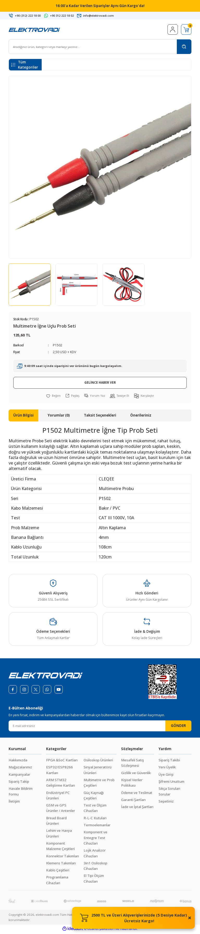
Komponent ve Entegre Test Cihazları (95, 839)
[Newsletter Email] (100, 727)
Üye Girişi (166, 776)
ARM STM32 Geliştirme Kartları (60, 784)
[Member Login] (172, 31)
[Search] (100, 48)
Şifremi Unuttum (171, 783)
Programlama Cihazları (57, 881)
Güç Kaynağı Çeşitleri (94, 797)
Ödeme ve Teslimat (136, 794)
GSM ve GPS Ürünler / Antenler (60, 809)
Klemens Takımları (61, 864)
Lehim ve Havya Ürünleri (59, 835)
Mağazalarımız (20, 768)
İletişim (14, 802)
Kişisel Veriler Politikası (131, 784)
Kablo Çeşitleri (57, 871)
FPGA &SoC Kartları (62, 761)
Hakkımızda (18, 761)
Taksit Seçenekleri (100, 416)
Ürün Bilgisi (23, 416)
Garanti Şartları (133, 801)
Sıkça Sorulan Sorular (169, 793)
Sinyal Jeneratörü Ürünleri (97, 771)
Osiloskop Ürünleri (98, 761)
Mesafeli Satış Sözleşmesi (132, 764)
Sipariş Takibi (169, 761)
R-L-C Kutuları (95, 819)
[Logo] (34, 31)
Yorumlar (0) (59, 416)
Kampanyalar (19, 776)
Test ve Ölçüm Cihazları (95, 809)
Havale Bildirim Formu (21, 793)
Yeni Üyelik (167, 768)
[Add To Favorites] (52, 397)
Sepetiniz (166, 802)
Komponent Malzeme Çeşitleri (60, 847)
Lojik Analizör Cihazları (94, 854)
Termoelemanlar (97, 826)
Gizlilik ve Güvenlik (136, 774)
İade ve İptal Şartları (137, 808)
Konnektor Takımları (62, 857)
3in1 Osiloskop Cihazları (95, 867)
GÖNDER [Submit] (178, 727)
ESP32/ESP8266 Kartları (59, 771)
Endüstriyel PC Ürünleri (58, 797)
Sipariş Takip (19, 783)
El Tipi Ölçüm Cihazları (94, 880)
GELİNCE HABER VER (100, 384)
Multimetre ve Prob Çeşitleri (99, 784)
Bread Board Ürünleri (56, 822)
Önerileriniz (140, 416)
